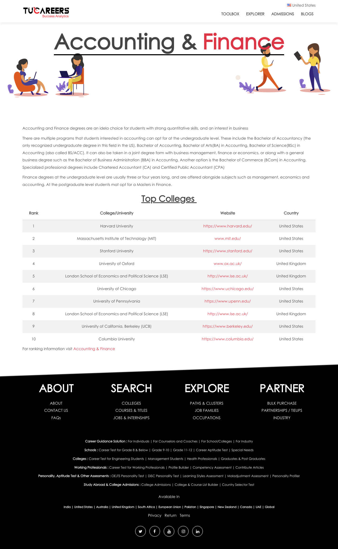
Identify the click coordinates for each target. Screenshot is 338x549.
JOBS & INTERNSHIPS (131, 417)
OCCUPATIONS (206, 417)
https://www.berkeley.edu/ (228, 326)
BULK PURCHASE (282, 403)
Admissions (282, 14)
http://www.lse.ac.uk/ (228, 276)
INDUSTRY (281, 417)
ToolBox (230, 14)
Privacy (154, 515)
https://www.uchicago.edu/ (227, 288)
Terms (185, 515)
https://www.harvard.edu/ (227, 226)
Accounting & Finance (94, 348)
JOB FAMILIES (207, 410)
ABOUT (56, 403)
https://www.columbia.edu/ (227, 339)
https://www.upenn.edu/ (228, 301)
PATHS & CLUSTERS (206, 403)
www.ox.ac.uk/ (228, 263)
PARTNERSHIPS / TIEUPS (281, 410)
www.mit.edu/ (227, 238)
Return (170, 515)
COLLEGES (131, 403)
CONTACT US (56, 410)
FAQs (56, 417)
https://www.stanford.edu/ (227, 251)
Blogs (307, 14)
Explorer (255, 14)
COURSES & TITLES (131, 410)
